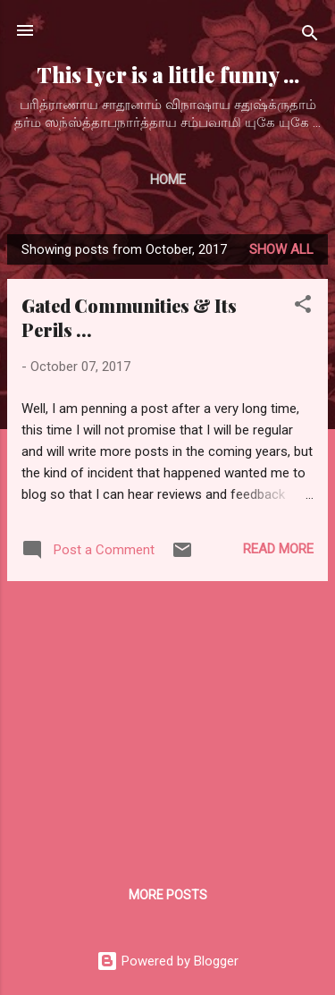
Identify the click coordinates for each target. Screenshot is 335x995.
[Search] (310, 36)
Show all (281, 249)
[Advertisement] (167, 720)
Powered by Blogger (167, 961)
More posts (168, 895)
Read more (278, 549)
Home (168, 180)
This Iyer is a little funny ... (168, 75)
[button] (303, 307)
